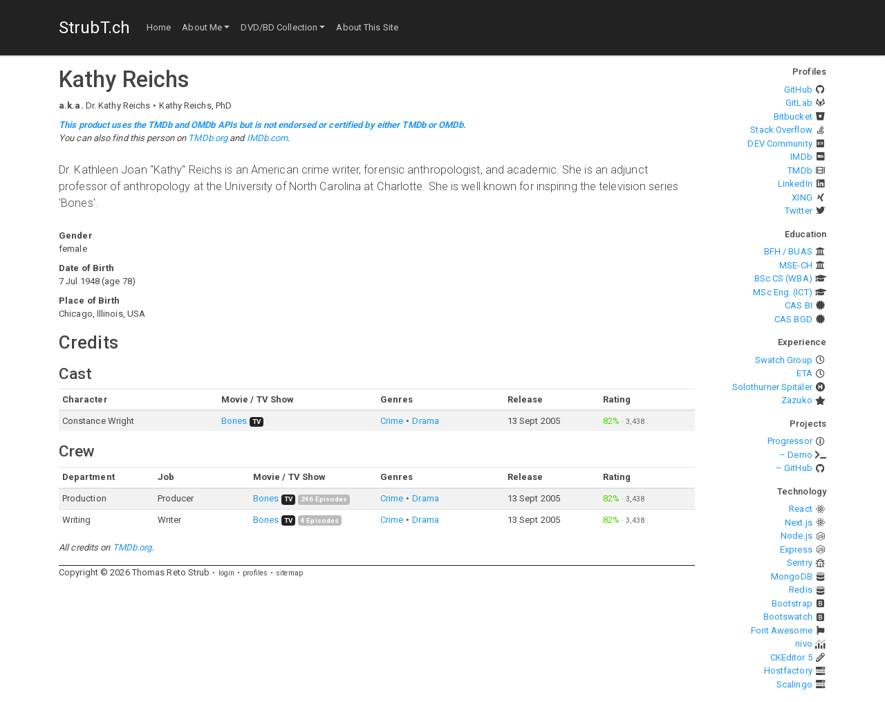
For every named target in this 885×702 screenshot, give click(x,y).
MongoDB (791, 576)
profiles (255, 573)
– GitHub (794, 468)
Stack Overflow (781, 129)
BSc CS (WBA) (783, 278)
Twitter (798, 210)
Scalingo (794, 684)
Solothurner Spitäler (772, 387)
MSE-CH (795, 265)
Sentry (799, 562)
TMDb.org (207, 138)
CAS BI (798, 305)
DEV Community (779, 143)
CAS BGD (793, 319)
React (800, 509)
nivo (803, 643)
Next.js (798, 522)
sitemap (289, 573)
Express (796, 549)
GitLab (798, 103)
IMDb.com (267, 138)
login (226, 573)
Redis (800, 589)
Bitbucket (793, 116)
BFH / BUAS (788, 251)
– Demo (795, 455)
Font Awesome (781, 630)
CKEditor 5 (791, 657)
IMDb (801, 156)
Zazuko (796, 400)
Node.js (796, 535)
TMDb (800, 170)
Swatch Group (783, 360)
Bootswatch (787, 616)
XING (802, 197)
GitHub (798, 89)
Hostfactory (788, 670)
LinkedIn (795, 183)
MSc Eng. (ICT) (782, 292)
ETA (804, 373)
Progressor (789, 441)
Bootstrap (792, 603)
